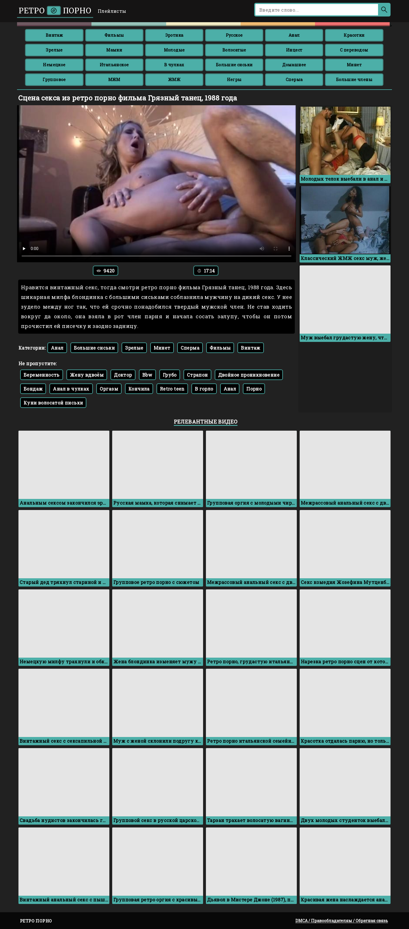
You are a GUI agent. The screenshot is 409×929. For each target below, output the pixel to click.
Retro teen (172, 389)
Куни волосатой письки (53, 403)
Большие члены (354, 79)
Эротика (174, 35)
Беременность (42, 375)
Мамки (114, 50)
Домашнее (294, 64)
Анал (294, 35)
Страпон (197, 375)
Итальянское (114, 64)
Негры (234, 79)
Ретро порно (55, 10)
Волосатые (234, 50)
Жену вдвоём (87, 375)
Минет (354, 64)
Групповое (54, 79)
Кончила (139, 389)
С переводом (354, 50)
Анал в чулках (71, 389)
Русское (234, 35)
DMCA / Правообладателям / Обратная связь (341, 920)
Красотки (354, 35)
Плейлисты (112, 11)
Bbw (147, 375)
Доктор (123, 375)
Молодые (174, 50)
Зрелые (54, 50)
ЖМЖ (174, 79)
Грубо (170, 375)
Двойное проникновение (248, 375)
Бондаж (33, 389)
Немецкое (54, 64)
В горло (204, 389)
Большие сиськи (234, 64)
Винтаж (54, 35)
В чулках (174, 64)
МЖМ (114, 79)
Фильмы (114, 35)
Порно (254, 389)
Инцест (294, 50)
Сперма (294, 79)
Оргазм (109, 389)
